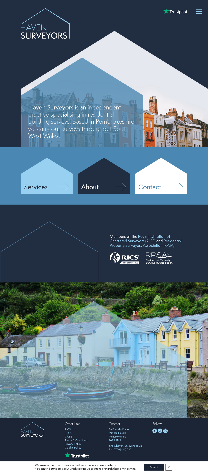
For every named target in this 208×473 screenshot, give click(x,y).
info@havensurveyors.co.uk (125, 445)
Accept (154, 467)
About (90, 187)
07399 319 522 (122, 449)
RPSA (68, 433)
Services (36, 187)
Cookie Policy (73, 447)
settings (132, 468)
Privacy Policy (73, 444)
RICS (68, 429)
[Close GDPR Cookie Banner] (168, 467)
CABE (68, 436)
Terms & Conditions (77, 440)
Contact (149, 187)
